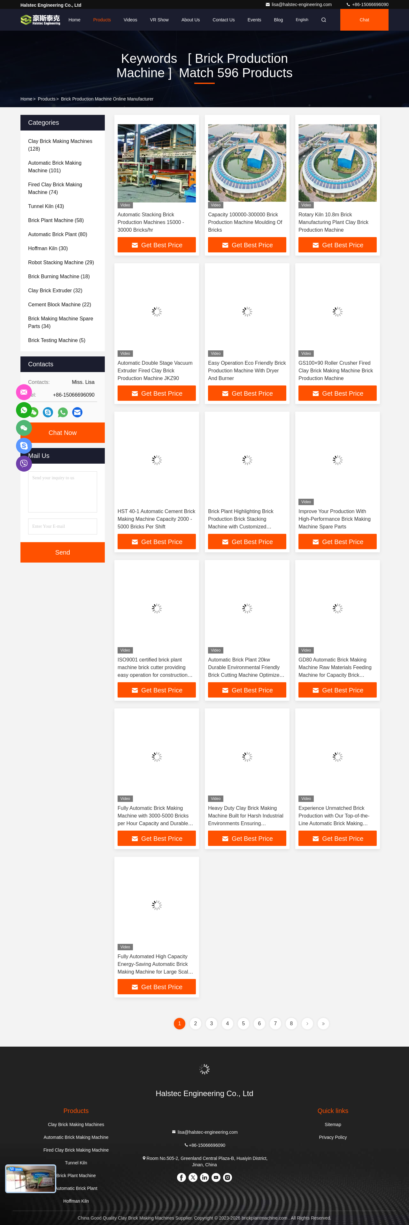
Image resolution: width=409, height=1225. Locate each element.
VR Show (159, 19)
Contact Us (224, 19)
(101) (54, 166)
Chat (364, 19)
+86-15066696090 (367, 4)
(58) (56, 220)
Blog (278, 19)
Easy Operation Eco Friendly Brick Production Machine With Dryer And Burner (247, 370)
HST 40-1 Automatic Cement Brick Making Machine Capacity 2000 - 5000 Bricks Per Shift (156, 519)
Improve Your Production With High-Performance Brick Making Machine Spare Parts (334, 519)
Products (102, 19)
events (254, 19)
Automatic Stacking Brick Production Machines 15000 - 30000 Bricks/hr (151, 222)
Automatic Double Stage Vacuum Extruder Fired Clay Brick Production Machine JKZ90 (155, 370)
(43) (46, 206)
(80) (57, 234)
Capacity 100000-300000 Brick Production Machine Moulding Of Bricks (245, 222)
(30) (48, 248)
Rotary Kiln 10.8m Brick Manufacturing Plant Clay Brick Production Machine (333, 222)
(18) (59, 276)
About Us (190, 19)
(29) (61, 262)
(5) (56, 340)
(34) (60, 322)
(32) (55, 290)
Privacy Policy (333, 1137)
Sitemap (333, 1124)
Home (74, 19)
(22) (59, 304)
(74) (55, 188)
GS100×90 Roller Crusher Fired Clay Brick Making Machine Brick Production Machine (335, 370)
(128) (60, 145)
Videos (130, 19)
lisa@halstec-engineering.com (299, 4)
